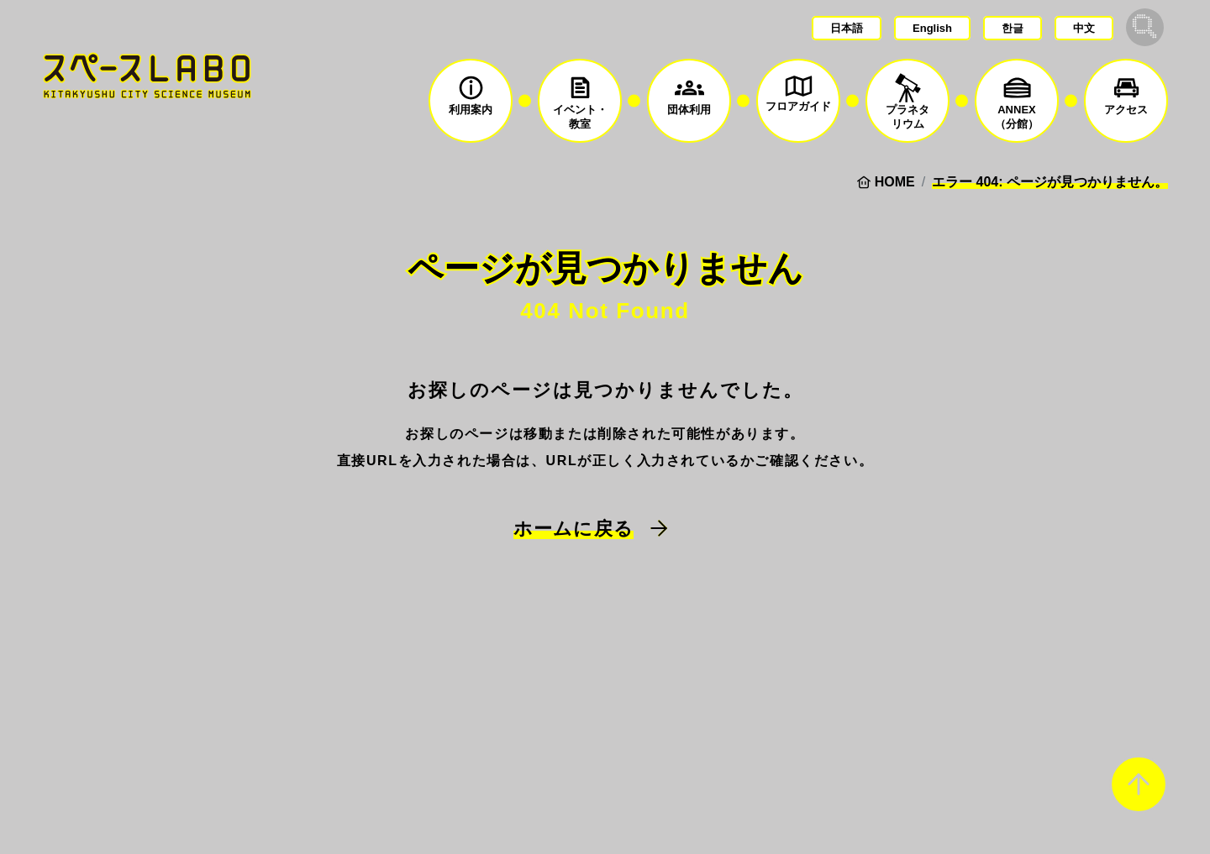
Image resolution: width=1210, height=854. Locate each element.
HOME (895, 182)
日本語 (846, 28)
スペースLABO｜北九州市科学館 (147, 75)
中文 (1084, 28)
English (932, 28)
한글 (1012, 28)
